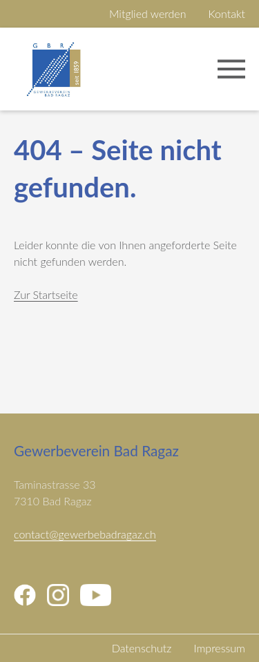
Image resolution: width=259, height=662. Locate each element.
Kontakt (227, 13)
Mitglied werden (147, 13)
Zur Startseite (46, 294)
